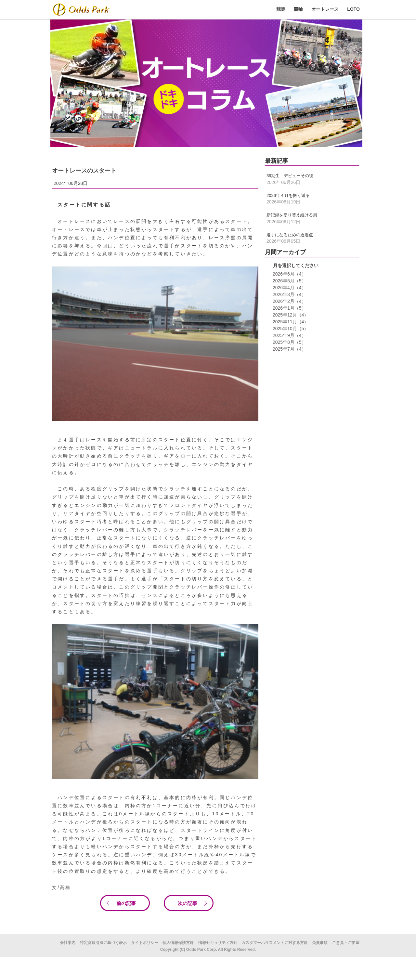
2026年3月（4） (288, 294)
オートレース (325, 9)
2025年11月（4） (289, 321)
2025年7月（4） (288, 349)
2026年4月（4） (288, 287)
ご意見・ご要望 (345, 942)
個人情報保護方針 (178, 942)
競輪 (298, 9)
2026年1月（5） (288, 308)
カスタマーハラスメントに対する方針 (274, 942)
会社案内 (67, 942)
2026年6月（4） (288, 274)
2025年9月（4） (288, 335)
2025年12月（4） (289, 314)
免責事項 (320, 942)
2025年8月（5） (288, 342)
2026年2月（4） (288, 301)
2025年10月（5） (289, 328)
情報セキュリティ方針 (217, 942)
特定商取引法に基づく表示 (103, 942)
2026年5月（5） (288, 280)
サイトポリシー (144, 942)
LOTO (353, 9)
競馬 (280, 9)
